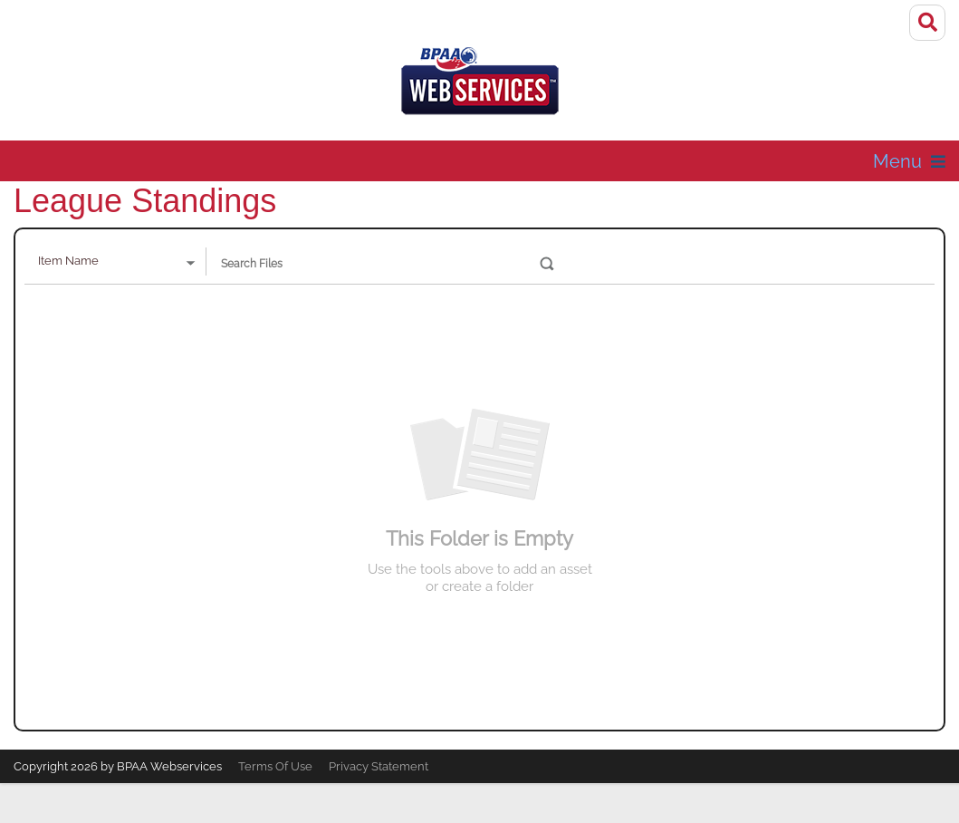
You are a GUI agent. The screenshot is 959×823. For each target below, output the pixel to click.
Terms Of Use (275, 766)
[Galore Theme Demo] (479, 87)
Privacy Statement (378, 766)
